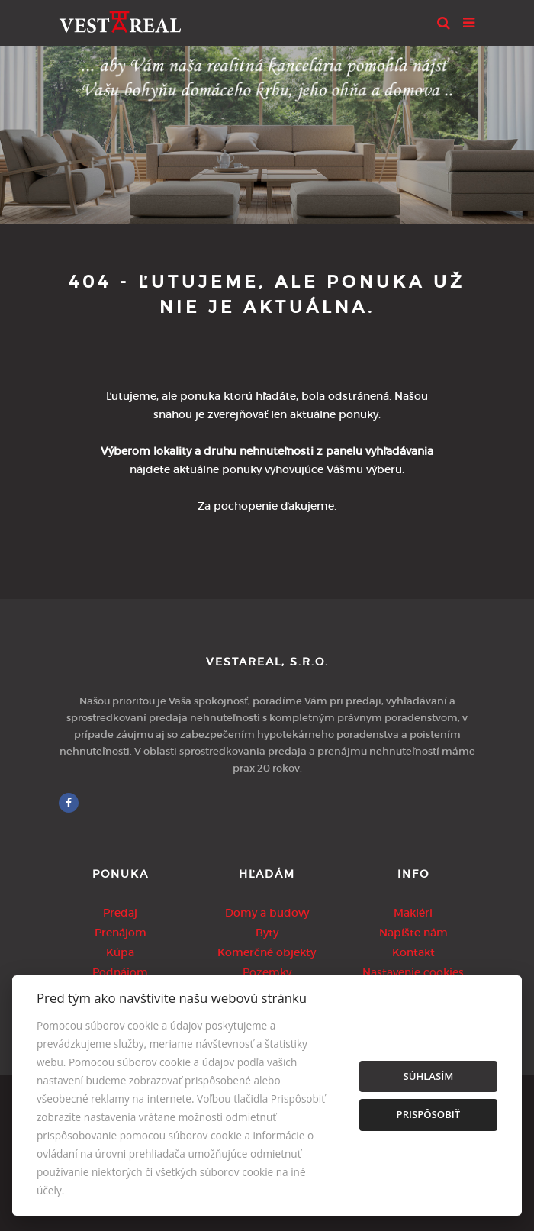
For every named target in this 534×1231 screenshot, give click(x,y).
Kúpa (120, 952)
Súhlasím (428, 1076)
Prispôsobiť (429, 1114)
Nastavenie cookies (413, 972)
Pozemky (267, 972)
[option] (267, 131)
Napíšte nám (413, 932)
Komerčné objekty (266, 952)
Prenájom (120, 932)
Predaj (120, 913)
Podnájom (120, 972)
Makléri (413, 913)
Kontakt (413, 952)
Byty (267, 932)
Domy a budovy (267, 913)
